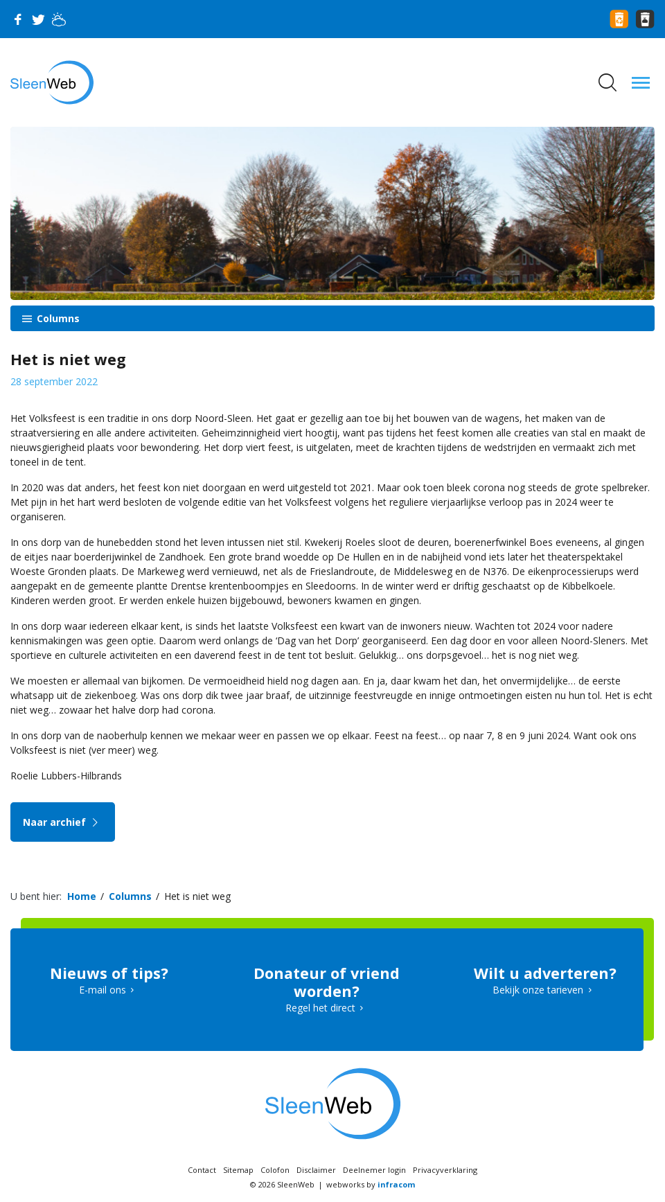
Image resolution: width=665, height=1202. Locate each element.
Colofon (275, 1170)
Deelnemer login (374, 1170)
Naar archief (63, 822)
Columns (57, 318)
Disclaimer (316, 1170)
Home (81, 896)
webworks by (370, 1184)
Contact (202, 1170)
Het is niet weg (197, 896)
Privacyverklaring (445, 1170)
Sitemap (238, 1170)
